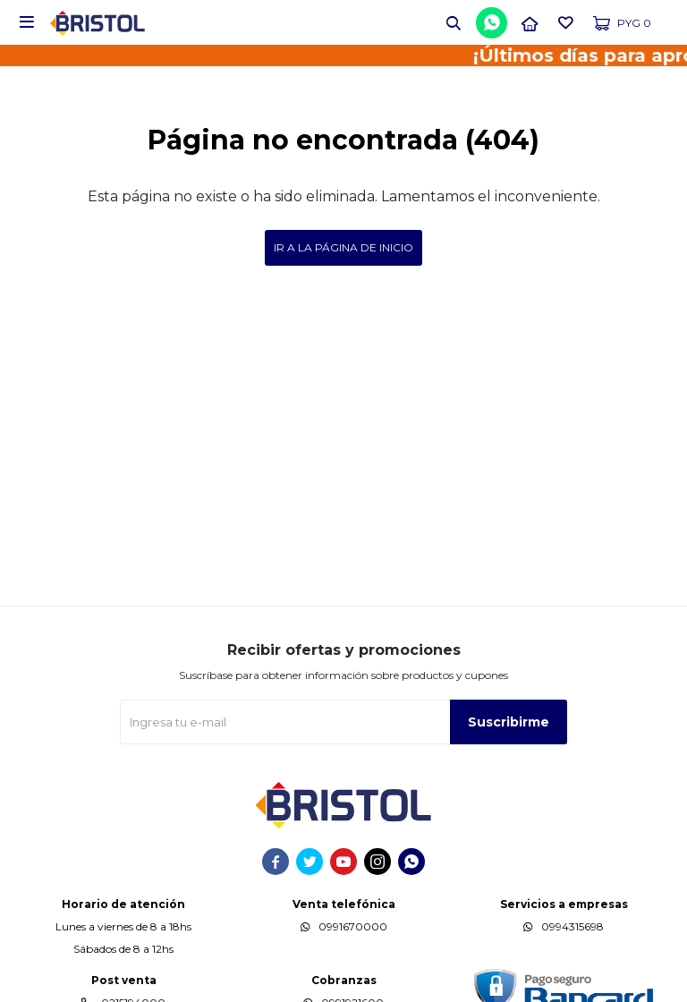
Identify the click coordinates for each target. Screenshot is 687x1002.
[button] (453, 22)
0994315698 (572, 926)
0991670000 (352, 926)
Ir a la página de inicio (343, 247)
